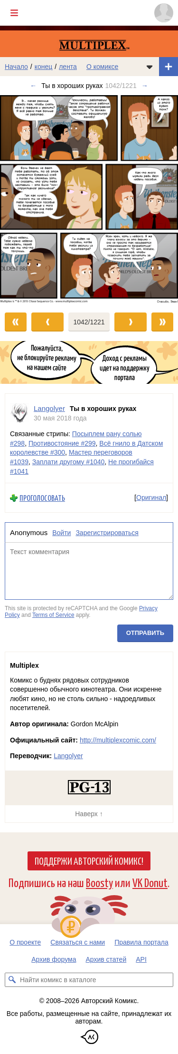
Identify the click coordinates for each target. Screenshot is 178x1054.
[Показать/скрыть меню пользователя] (164, 13)
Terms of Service (53, 615)
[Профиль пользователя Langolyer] (19, 413)
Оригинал (151, 497)
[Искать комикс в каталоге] (12, 979)
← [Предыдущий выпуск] (33, 85)
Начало (16, 66)
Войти (61, 533)
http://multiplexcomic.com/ (118, 740)
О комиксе (102, 66)
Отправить (145, 632)
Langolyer (68, 756)
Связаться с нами (77, 942)
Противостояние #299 (62, 443)
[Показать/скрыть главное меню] (14, 13)
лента (68, 66)
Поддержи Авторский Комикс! (89, 860)
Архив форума (53, 959)
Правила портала (141, 942)
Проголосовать (42, 498)
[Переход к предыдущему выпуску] (22, 199)
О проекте (25, 942)
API (141, 959)
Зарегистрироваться (106, 533)
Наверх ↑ (89, 814)
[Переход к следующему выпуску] (89, 199)
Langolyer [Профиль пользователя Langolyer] (49, 408)
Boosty (99, 882)
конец (44, 66)
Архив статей (106, 959)
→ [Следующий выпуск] (144, 85)
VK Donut (150, 882)
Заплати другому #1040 (68, 462)
